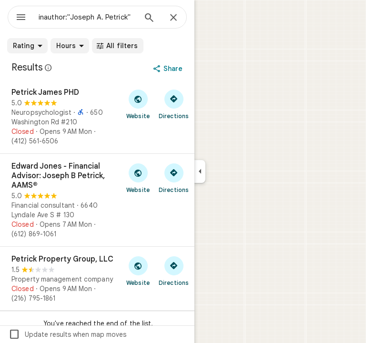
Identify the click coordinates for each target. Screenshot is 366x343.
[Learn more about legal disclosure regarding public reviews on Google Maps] (48, 67)
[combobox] (87, 17)
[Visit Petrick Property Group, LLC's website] (138, 270)
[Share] (169, 68)
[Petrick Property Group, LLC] (97, 279)
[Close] (173, 18)
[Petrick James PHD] (97, 116)
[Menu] (21, 18)
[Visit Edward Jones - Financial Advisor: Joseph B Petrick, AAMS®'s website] (138, 177)
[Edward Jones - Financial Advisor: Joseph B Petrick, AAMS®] (97, 200)
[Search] (149, 18)
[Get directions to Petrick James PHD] (174, 104)
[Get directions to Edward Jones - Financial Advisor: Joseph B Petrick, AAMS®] (174, 177)
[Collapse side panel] (199, 171)
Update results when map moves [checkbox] (67, 334)
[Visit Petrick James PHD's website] (138, 104)
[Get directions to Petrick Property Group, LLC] (174, 270)
